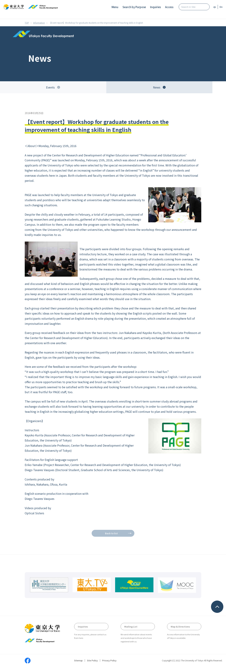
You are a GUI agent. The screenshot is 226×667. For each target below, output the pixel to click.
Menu (115, 7)
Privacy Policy (109, 660)
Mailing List (130, 626)
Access (169, 7)
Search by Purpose (134, 7)
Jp (214, 6)
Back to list (111, 533)
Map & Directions (180, 626)
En (221, 6)
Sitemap (78, 660)
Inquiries (155, 7)
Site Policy (92, 660)
